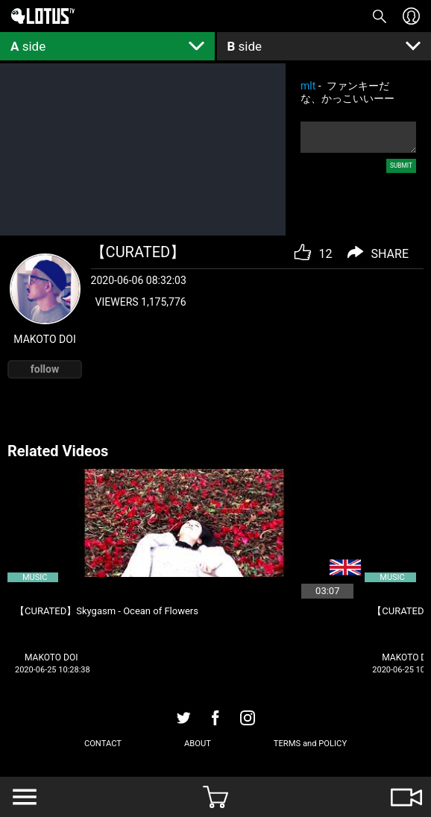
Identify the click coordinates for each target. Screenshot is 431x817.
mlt (308, 86)
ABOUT (197, 743)
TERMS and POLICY (310, 743)
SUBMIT (401, 165)
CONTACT (103, 743)
